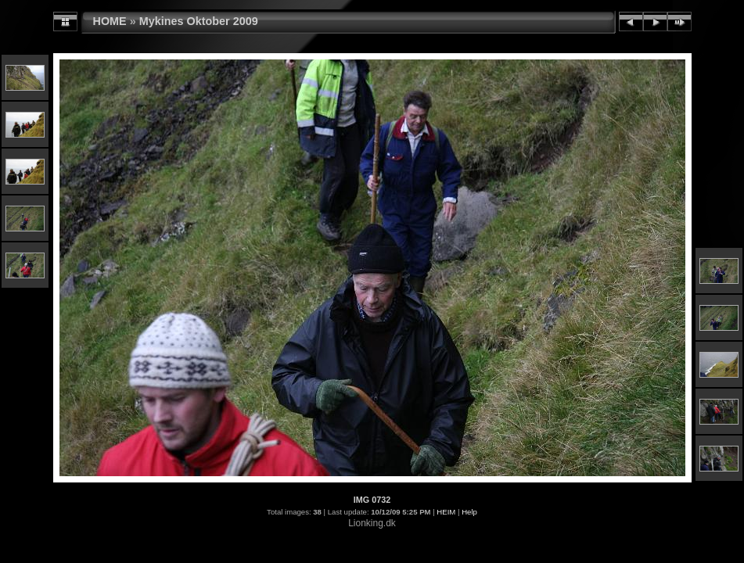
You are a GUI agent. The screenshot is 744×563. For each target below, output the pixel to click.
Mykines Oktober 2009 (198, 21)
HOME (110, 21)
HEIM (446, 511)
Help (469, 511)
